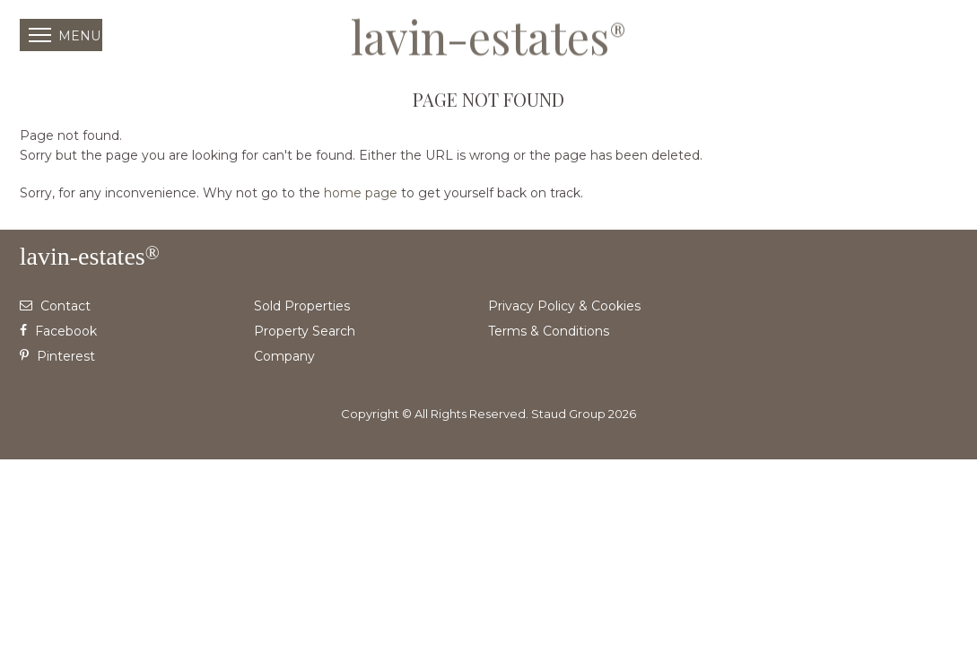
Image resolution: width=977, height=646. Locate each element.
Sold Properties (302, 306)
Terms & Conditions (548, 331)
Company (284, 356)
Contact (55, 306)
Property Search (304, 331)
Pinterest (57, 356)
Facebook (58, 331)
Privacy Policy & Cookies (564, 306)
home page (360, 193)
